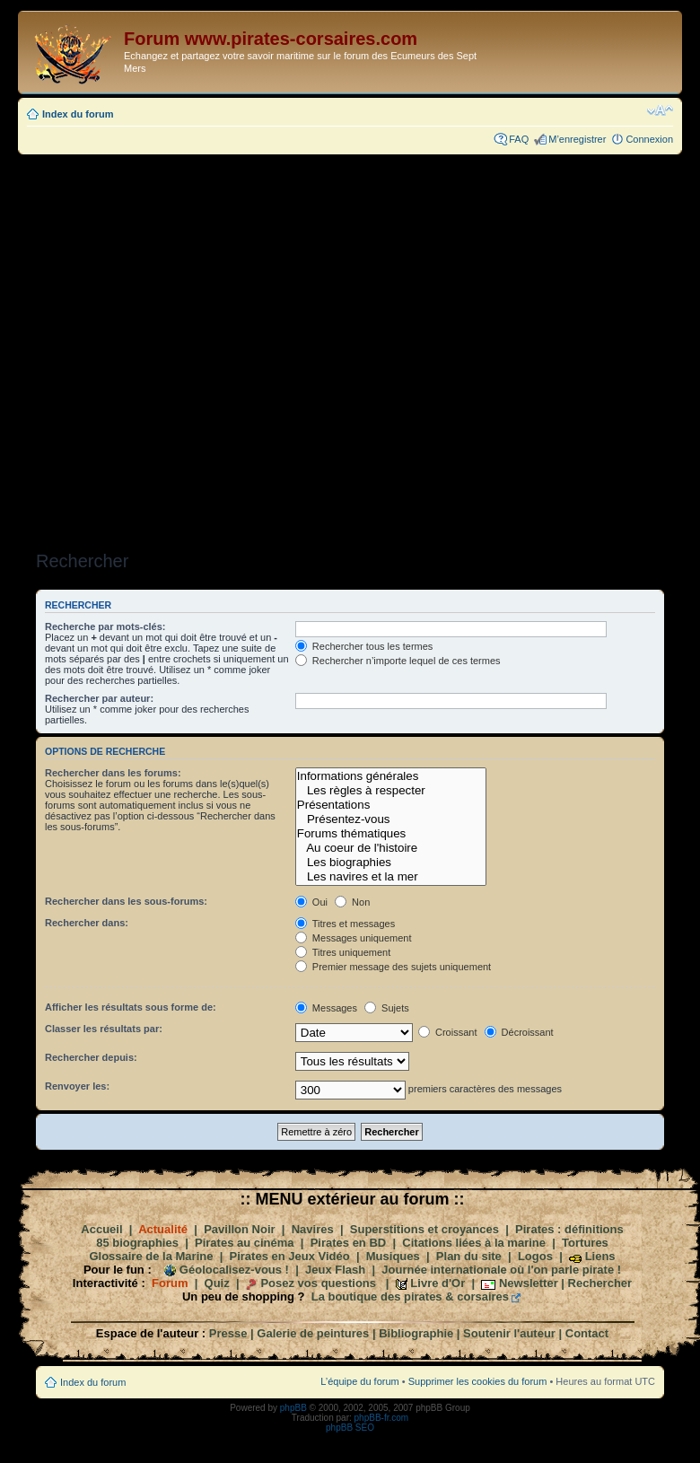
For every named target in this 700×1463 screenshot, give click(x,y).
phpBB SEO (350, 1427)
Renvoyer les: (77, 1086)
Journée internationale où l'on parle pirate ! (501, 1269)
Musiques (393, 1256)
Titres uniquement (343, 952)
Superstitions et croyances (424, 1229)
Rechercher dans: (86, 922)
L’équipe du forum (359, 1381)
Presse (228, 1333)
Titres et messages (345, 923)
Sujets (386, 1008)
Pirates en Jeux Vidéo (290, 1256)
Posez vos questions (318, 1283)
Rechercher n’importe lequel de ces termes (398, 660)
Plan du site (469, 1256)
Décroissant (519, 1032)
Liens (600, 1256)
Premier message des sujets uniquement (393, 966)
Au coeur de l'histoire (391, 848)
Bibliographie (416, 1333)
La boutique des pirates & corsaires (410, 1296)
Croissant (447, 1032)
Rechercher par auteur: (99, 698)
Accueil (101, 1229)
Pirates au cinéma (244, 1242)
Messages (326, 1008)
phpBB (293, 1408)
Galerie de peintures (313, 1333)
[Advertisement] (228, 347)
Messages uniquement (353, 938)
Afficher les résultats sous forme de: (130, 1007)
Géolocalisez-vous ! (234, 1269)
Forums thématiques (391, 834)
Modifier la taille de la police (660, 110)
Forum (170, 1283)
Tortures (585, 1242)
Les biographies (391, 862)
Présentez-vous (391, 819)
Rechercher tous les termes (364, 646)
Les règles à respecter (391, 791)
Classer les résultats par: (103, 1028)
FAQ (519, 139)
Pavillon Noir (239, 1229)
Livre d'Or (437, 1283)
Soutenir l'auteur (509, 1333)
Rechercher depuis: (91, 1057)
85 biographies (137, 1242)
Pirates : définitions (569, 1229)
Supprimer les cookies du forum (477, 1381)
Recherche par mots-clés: (105, 626)
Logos (535, 1256)
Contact (586, 1333)
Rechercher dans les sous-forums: (126, 901)
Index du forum (77, 114)
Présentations (391, 805)
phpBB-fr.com (381, 1418)
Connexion (649, 139)
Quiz (217, 1283)
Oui (311, 902)
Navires (313, 1229)
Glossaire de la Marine (151, 1256)
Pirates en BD (349, 1242)
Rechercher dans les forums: (113, 772)
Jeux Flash (335, 1269)
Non (352, 902)
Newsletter (528, 1283)
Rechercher (600, 1283)
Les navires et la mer (391, 877)
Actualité (163, 1229)
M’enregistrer (577, 139)
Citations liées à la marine (474, 1242)
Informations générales (391, 776)
